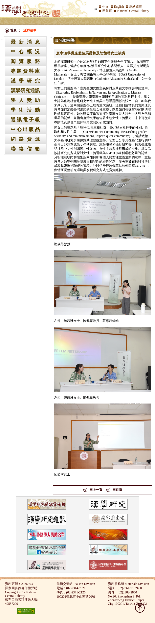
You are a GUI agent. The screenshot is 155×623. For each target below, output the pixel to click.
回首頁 (107, 11)
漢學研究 (25, 80)
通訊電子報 (25, 119)
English (119, 6)
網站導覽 (135, 6)
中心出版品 (25, 129)
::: (95, 8)
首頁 (13, 30)
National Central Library (133, 11)
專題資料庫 (25, 71)
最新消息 (25, 42)
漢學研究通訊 (25, 90)
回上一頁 (95, 489)
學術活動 (25, 110)
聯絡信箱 (25, 148)
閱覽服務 (25, 61)
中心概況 (25, 51)
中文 (105, 6)
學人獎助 (25, 100)
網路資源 (25, 139)
